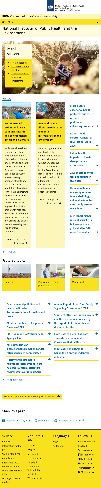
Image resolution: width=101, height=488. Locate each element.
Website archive (35, 478)
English (56, 441)
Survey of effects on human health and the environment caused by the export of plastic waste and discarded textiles (74, 321)
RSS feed (82, 445)
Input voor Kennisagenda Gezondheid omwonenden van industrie (72, 353)
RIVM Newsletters (86, 441)
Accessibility (33, 454)
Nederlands (58, 445)
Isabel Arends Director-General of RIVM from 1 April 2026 (81, 139)
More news (10, 251)
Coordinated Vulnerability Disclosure (33, 470)
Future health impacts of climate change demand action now (80, 159)
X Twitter (90, 450)
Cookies (31, 445)
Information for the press (11, 447)
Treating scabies (19, 62)
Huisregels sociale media (11, 480)
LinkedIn (90, 459)
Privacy (31, 449)
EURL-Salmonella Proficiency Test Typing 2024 (26, 336)
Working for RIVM (11, 453)
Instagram (90, 468)
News (6, 99)
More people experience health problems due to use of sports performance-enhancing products (82, 116)
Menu (9, 21)
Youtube (90, 463)
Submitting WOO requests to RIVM (10, 464)
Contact (6, 441)
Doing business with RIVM (12, 472)
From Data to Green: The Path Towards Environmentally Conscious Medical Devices (71, 338)
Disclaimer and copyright (34, 460)
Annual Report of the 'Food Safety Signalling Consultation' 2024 (73, 306)
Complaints (8, 458)
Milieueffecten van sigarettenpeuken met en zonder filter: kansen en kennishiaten (25, 349)
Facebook (90, 455)
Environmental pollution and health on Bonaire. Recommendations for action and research (26, 310)
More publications (14, 379)
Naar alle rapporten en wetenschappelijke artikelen (29, 396)
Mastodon (90, 472)
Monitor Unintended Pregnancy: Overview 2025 (25, 325)
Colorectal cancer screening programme (20, 77)
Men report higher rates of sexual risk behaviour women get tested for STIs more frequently (81, 224)
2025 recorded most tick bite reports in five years (81, 176)
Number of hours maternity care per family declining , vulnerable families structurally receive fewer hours (81, 198)
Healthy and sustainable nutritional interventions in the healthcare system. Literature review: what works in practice (24, 366)
